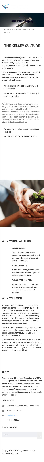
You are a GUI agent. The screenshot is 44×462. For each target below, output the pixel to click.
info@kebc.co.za (12, 415)
